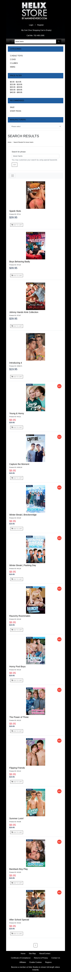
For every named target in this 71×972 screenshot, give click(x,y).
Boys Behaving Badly (19, 261)
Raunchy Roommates (19, 616)
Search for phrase (19, 152)
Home (9, 142)
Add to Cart (16, 225)
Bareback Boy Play (18, 869)
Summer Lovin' (16, 818)
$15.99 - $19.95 (16, 84)
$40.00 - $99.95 (16, 92)
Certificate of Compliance (21, 958)
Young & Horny (16, 413)
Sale (12, 107)
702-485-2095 (38, 35)
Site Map (32, 953)
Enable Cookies (35, 962)
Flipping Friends (17, 768)
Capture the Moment (19, 464)
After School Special (19, 919)
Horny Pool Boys (17, 666)
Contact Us (55, 958)
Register (40, 25)
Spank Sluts (15, 211)
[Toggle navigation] (10, 41)
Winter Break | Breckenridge (23, 514)
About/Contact (44, 953)
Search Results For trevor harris (23, 142)
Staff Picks (15, 111)
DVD (14, 59)
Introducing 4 (15, 363)
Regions (48, 962)
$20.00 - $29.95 (16, 87)
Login (31, 25)
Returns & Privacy (41, 958)
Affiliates (22, 962)
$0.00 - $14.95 (15, 82)
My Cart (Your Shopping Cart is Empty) (36, 30)
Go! (14, 164)
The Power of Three (19, 717)
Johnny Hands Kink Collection (23, 312)
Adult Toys (17, 56)
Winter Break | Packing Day (22, 565)
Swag (12, 67)
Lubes (15, 63)
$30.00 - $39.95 (16, 90)
